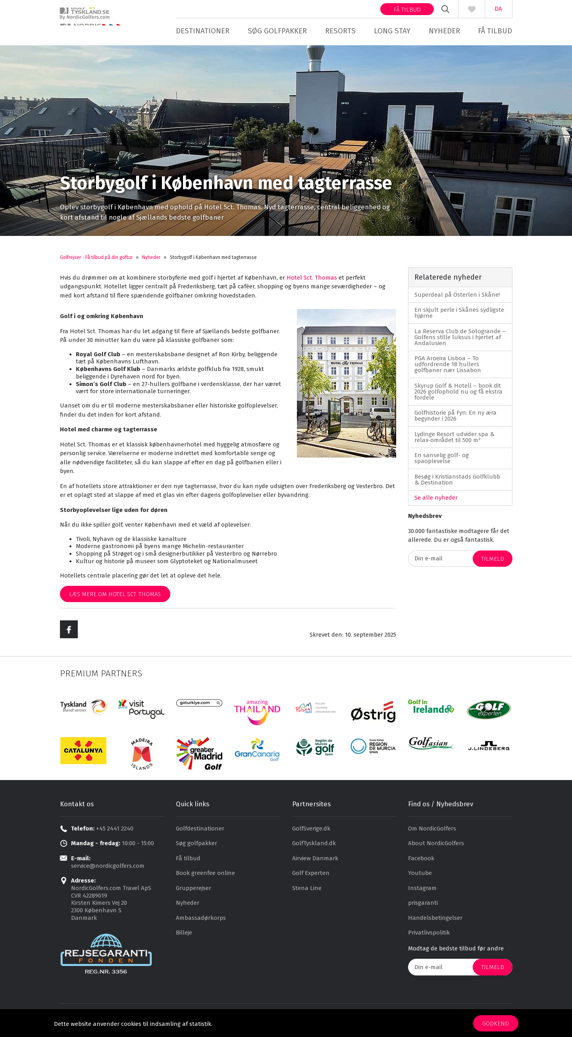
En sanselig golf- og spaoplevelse (441, 462)
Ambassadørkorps (201, 922)
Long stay (392, 30)
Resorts (340, 30)
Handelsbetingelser (435, 922)
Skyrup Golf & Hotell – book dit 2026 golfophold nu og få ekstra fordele (458, 396)
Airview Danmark (315, 862)
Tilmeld (492, 563)
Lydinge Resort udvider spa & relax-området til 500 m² (454, 441)
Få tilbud (407, 9)
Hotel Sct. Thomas (312, 282)
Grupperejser (193, 892)
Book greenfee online (205, 877)
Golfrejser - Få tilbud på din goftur (96, 262)
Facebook (421, 862)
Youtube (420, 877)
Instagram (422, 892)
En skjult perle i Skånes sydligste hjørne (459, 317)
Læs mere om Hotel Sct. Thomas (115, 598)
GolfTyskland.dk (314, 848)
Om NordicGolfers (432, 832)
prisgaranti (423, 907)
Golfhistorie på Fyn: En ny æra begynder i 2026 (455, 420)
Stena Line (307, 892)
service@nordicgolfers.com (107, 870)
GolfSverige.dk (311, 832)
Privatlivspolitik (429, 937)
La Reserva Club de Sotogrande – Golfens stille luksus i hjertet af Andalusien (460, 341)
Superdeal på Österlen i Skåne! (457, 299)
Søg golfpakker (277, 30)
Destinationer (202, 30)
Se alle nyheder (436, 502)
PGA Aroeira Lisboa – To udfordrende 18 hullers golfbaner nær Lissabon (447, 368)
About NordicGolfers (436, 848)
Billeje (184, 937)
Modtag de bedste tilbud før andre (456, 952)
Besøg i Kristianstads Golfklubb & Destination (457, 483)
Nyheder (444, 30)
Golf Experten (310, 877)
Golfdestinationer (200, 832)
